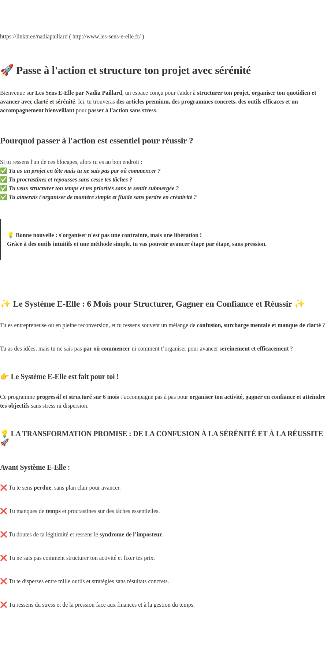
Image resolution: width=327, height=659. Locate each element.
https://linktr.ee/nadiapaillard (33, 36)
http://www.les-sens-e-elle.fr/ (107, 36)
